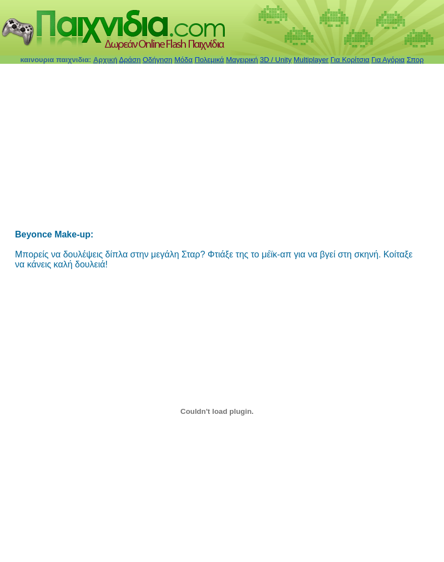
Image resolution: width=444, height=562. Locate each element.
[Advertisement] (195, 148)
